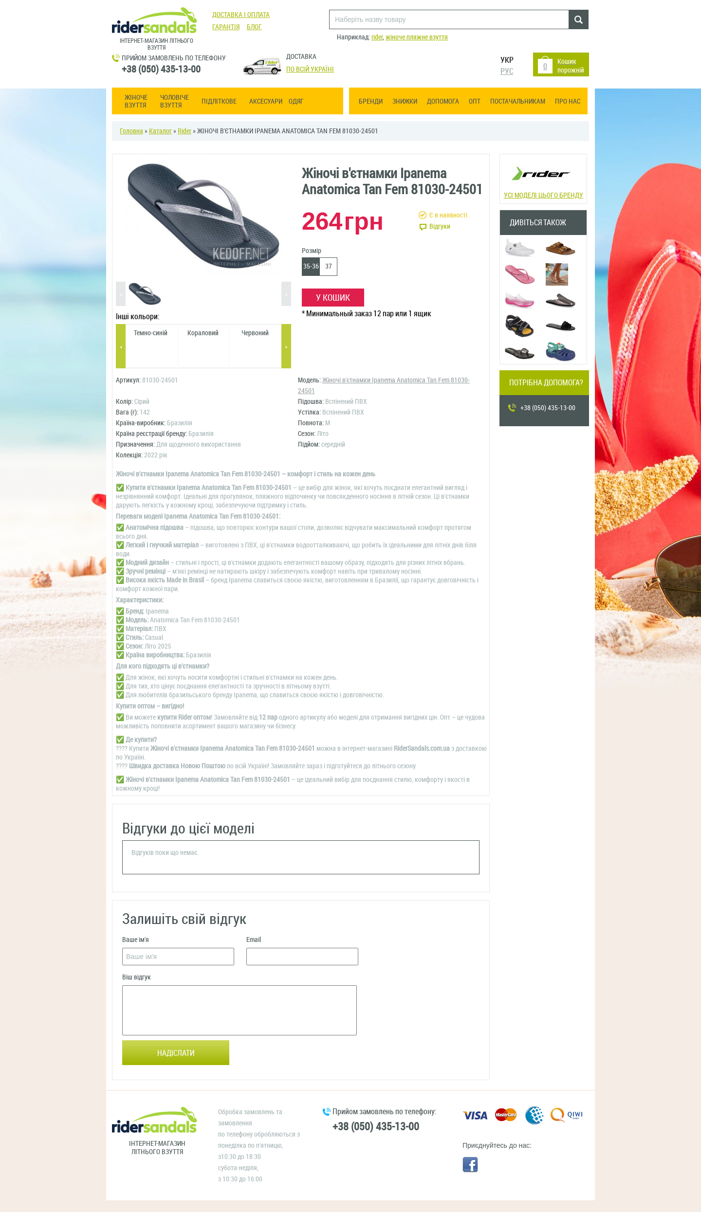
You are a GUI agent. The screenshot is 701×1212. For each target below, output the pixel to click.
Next (286, 295)
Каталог (160, 131)
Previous (121, 295)
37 (328, 266)
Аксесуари (265, 102)
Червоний (255, 333)
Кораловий (203, 333)
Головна (131, 131)
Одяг (296, 102)
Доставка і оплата (241, 15)
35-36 (311, 266)
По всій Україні (310, 69)
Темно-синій (150, 333)
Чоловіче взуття (174, 101)
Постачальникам (517, 101)
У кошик (333, 297)
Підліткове (219, 102)
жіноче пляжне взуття (417, 37)
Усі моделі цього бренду (542, 177)
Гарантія (226, 27)
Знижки (404, 101)
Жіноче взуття (136, 101)
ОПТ (474, 101)
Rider (184, 131)
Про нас (567, 101)
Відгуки (439, 226)
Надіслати (176, 1053)
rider (377, 37)
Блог (254, 27)
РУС (506, 71)
